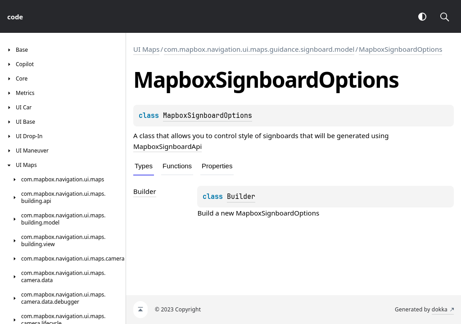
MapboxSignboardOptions (400, 49)
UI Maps (146, 49)
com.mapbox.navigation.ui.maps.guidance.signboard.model (259, 49)
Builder (241, 196)
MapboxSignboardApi (167, 146)
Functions (177, 166)
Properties (217, 166)
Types (144, 166)
